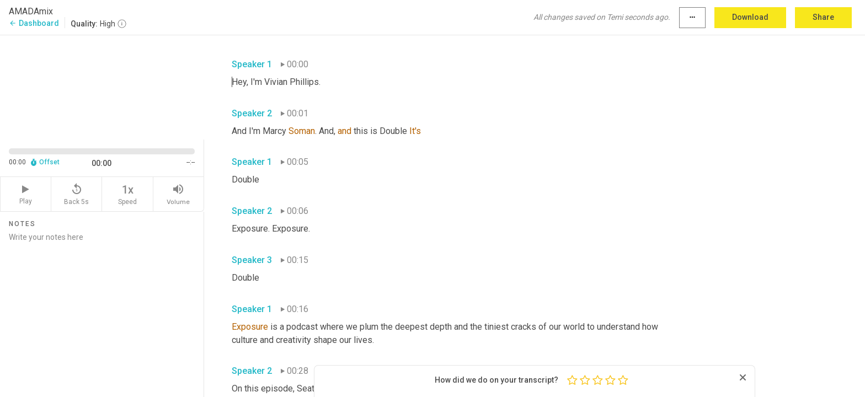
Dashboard (34, 23)
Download (750, 17)
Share (823, 17)
